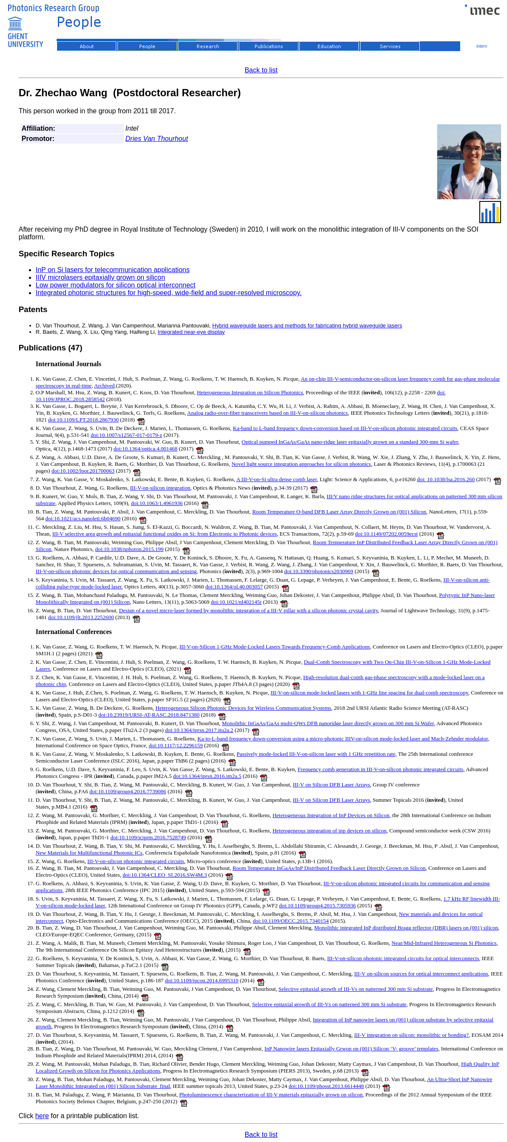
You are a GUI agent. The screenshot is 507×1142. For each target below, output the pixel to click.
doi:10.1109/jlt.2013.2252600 (81, 617)
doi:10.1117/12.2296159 (176, 745)
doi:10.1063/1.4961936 (157, 503)
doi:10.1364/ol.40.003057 (234, 586)
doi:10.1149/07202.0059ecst (386, 534)
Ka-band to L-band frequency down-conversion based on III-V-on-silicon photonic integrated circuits (345, 428)
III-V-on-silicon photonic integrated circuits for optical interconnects (403, 958)
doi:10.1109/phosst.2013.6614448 (326, 1086)
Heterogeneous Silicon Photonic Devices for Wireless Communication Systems (243, 708)
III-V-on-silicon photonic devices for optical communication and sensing (116, 571)
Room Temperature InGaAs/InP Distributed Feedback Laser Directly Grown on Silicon (329, 868)
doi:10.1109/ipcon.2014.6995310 (201, 980)
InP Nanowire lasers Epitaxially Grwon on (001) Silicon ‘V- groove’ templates (351, 1048)
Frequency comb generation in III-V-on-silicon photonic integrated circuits (380, 769)
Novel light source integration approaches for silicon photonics (301, 464)
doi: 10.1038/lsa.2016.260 (446, 479)
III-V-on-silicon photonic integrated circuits (135, 861)
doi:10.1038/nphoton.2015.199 (129, 549)
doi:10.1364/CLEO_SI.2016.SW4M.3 (165, 875)
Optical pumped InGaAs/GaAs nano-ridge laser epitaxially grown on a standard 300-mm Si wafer (350, 442)
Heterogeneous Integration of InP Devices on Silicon (331, 815)
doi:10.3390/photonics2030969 (318, 571)
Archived (104, 385)
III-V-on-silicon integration (160, 488)
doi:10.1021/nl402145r (236, 602)
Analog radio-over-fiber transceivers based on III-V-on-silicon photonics (267, 413)
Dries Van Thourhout (157, 138)
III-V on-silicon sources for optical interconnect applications (421, 973)
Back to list (261, 70)
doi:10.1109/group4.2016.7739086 (127, 791)
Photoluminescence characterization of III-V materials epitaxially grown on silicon (271, 1094)
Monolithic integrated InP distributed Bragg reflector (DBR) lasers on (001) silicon (406, 927)
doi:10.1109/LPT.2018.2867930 (83, 419)
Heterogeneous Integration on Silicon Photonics (250, 392)
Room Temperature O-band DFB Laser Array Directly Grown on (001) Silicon (339, 511)
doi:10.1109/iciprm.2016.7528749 (148, 837)
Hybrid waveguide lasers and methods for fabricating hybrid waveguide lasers (307, 325)
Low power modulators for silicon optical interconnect (115, 285)
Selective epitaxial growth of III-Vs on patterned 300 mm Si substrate (355, 989)
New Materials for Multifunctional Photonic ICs (89, 852)
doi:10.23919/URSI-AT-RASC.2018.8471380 (149, 715)
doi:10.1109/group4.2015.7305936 (317, 905)
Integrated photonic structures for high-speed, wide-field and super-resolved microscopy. (169, 292)
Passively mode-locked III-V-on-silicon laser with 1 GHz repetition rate (316, 754)
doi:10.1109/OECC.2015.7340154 (291, 921)
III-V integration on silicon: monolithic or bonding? (411, 1035)
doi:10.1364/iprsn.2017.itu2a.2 (199, 730)
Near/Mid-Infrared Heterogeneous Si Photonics (444, 943)
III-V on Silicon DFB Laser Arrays (331, 784)
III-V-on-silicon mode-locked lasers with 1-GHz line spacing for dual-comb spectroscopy (369, 692)
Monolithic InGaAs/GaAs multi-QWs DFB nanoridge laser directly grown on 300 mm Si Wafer (328, 723)
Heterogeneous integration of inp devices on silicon (329, 830)
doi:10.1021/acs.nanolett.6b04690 (83, 518)
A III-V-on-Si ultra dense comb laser (276, 479)
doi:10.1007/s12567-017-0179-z (126, 435)
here (42, 1115)
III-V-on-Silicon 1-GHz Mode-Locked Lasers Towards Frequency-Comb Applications (275, 646)
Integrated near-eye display (191, 332)
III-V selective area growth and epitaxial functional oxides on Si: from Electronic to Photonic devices (164, 534)
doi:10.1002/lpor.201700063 (83, 471)
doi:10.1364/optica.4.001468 (146, 448)
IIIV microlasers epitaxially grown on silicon (100, 277)
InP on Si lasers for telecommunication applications (113, 269)
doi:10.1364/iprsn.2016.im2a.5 (207, 776)
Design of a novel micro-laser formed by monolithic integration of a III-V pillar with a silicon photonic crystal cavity (248, 610)
